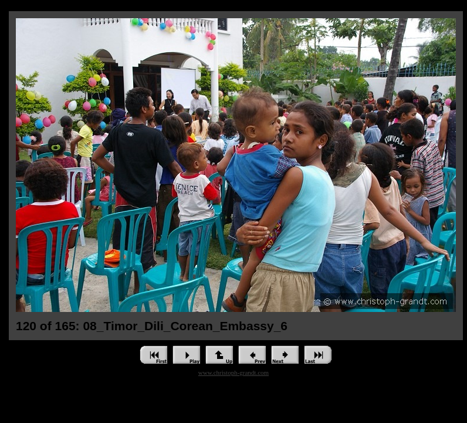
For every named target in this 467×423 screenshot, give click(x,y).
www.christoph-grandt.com (233, 372)
